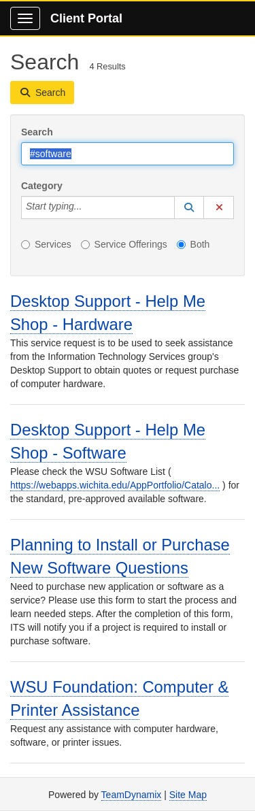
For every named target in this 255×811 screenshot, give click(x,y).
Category (42, 185)
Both (193, 244)
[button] (189, 207)
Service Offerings (124, 244)
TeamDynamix (131, 794)
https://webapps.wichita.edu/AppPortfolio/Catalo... (115, 485)
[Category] (89, 207)
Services (46, 244)
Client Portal (86, 18)
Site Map (188, 794)
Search (37, 132)
